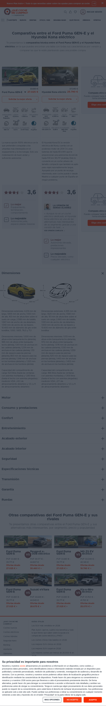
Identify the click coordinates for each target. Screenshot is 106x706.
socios (22, 666)
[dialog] (53, 681)
